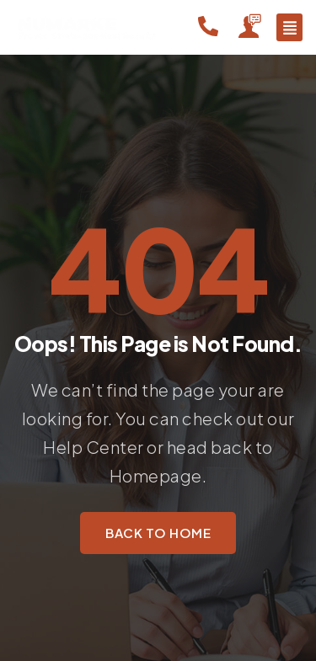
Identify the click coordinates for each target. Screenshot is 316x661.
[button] (289, 27)
